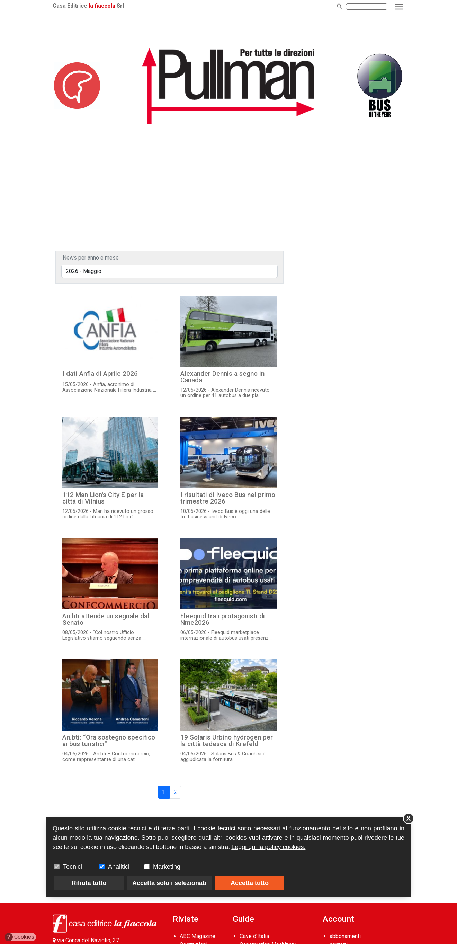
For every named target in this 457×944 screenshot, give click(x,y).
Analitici (118, 866)
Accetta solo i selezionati (169, 883)
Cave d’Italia (254, 936)
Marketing (166, 866)
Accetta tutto (250, 883)
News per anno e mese (91, 257)
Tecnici (72, 866)
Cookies (19, 937)
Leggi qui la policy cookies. (268, 847)
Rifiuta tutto (89, 883)
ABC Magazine (197, 936)
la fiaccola (102, 5)
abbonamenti (345, 936)
